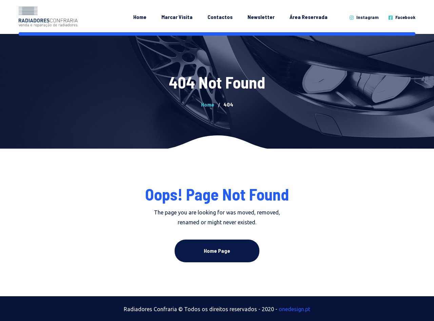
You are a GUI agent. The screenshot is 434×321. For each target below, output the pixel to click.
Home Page (217, 250)
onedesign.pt (294, 309)
